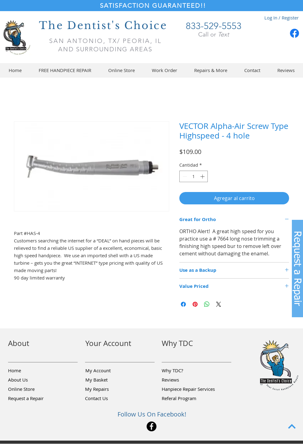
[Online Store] (30, 389)
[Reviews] (184, 380)
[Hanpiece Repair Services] (189, 389)
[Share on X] (218, 304)
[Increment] (203, 176)
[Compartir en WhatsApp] (207, 304)
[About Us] (30, 380)
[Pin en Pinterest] (195, 304)
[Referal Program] (188, 398)
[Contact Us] (107, 398)
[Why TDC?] (184, 370)
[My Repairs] (107, 389)
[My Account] (107, 370)
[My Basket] (107, 380)
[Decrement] (184, 176)
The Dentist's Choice (103, 25)
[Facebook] (294, 33)
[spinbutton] (193, 176)
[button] (121, 70)
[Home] (30, 370)
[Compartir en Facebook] (183, 304)
